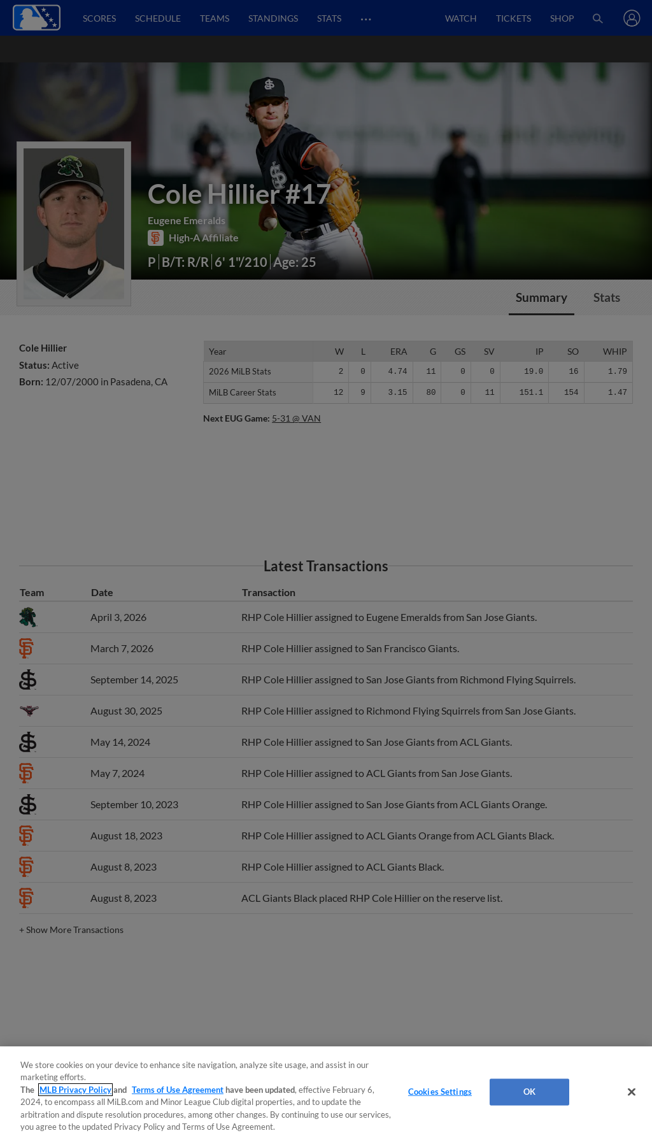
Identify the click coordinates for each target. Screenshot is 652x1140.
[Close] (632, 1092)
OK (529, 1092)
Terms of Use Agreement (177, 1090)
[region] (326, 1093)
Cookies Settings (440, 1092)
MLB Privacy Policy (75, 1090)
